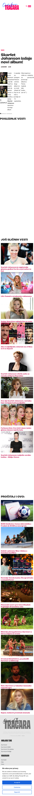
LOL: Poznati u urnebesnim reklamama (16, 296)
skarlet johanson (7, 113)
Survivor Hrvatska (7, 749)
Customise (17, 787)
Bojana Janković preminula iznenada (15, 713)
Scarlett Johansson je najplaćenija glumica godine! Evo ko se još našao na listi (16, 269)
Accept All (17, 782)
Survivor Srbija (6, 751)
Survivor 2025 (6, 747)
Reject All (17, 792)
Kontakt (3, 760)
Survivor (4, 745)
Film (2, 762)
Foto (2, 764)
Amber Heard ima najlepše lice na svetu (16, 321)
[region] (17, 780)
